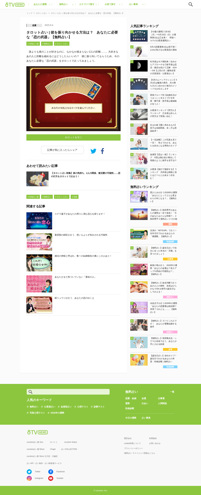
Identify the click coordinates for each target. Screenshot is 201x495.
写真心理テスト (37, 413)
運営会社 (128, 438)
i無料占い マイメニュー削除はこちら (139, 453)
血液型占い (66, 406)
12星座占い (49, 406)
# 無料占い (47, 44)
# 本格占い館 (33, 44)
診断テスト (99, 406)
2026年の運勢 (57, 413)
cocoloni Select (70, 442)
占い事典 (146, 418)
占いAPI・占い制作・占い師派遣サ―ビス (44, 463)
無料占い (34, 406)
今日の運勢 (130, 418)
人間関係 (162, 403)
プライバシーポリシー (133, 448)
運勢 (127, 403)
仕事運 (161, 398)
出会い (145, 403)
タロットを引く (73, 137)
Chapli (52, 449)
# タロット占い (61, 44)
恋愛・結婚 (130, 398)
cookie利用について (132, 443)
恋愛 (34, 25)
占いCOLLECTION (69, 449)
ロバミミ (53, 442)
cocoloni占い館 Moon (35, 449)
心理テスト (82, 406)
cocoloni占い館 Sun (35, 442)
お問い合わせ (154, 443)
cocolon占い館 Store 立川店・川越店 (42, 456)
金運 (144, 398)
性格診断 (129, 408)
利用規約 (153, 438)
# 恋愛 (74, 197)
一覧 (172, 392)
